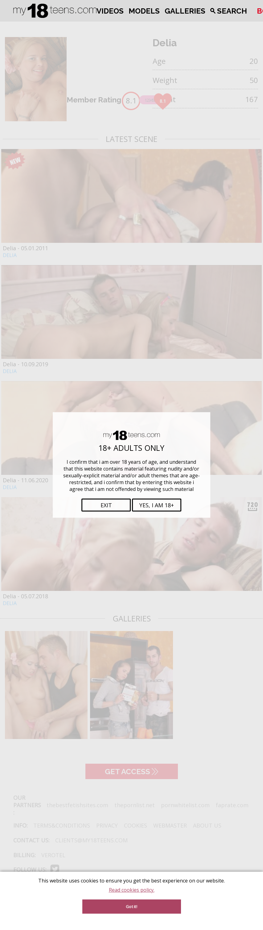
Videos (110, 10)
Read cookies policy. (131, 889)
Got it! (131, 906)
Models (144, 10)
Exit (106, 505)
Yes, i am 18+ (156, 505)
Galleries (185, 10)
